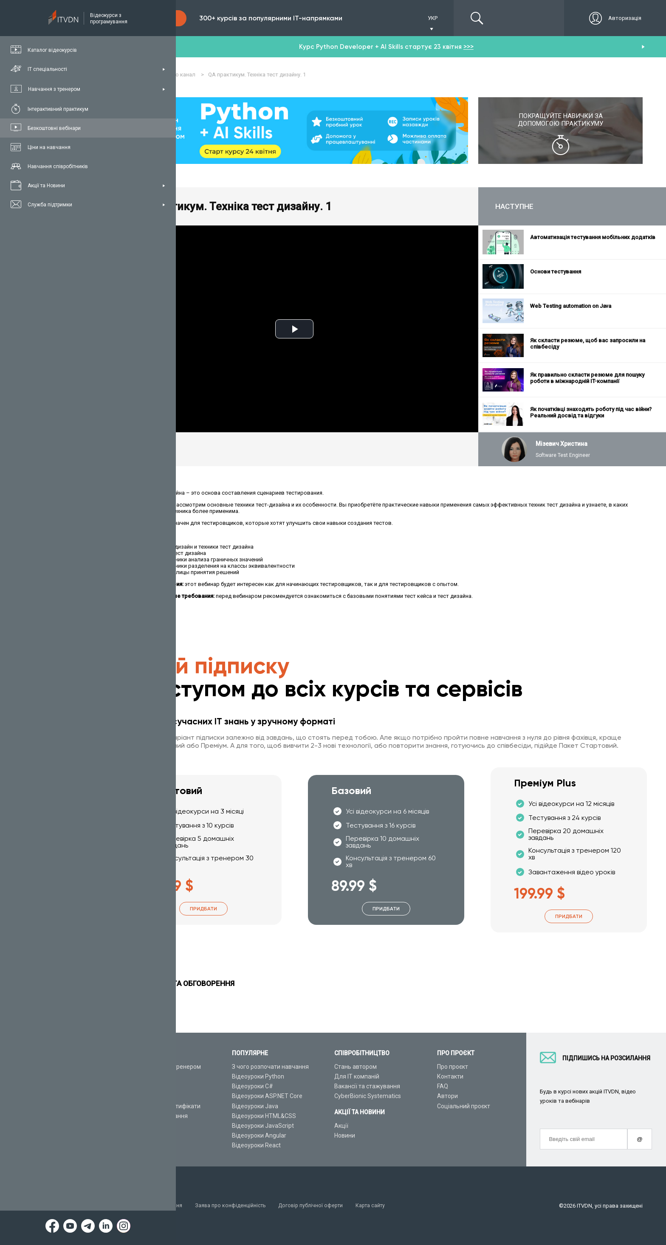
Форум (139, 1145)
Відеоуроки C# (252, 1086)
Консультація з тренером (165, 1066)
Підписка (158, 18)
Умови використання (157, 1206)
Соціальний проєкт (463, 1106)
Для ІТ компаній (356, 1076)
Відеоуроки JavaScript (263, 1125)
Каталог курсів (150, 1076)
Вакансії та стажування (367, 1086)
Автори (447, 1096)
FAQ (442, 1086)
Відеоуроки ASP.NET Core (267, 1096)
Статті (138, 1135)
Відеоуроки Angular (259, 1135)
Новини (344, 1135)
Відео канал (146, 1125)
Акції (341, 1125)
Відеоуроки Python (258, 1076)
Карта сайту (377, 1206)
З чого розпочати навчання (270, 1066)
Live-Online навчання (159, 1116)
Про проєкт (452, 1066)
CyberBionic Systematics (367, 1096)
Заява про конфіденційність (233, 1206)
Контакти (450, 1076)
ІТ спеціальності (152, 1086)
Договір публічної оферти (316, 1206)
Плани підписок (151, 1096)
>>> (468, 47)
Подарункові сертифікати (165, 1106)
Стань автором (355, 1066)
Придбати (203, 909)
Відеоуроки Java (255, 1106)
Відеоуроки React (256, 1145)
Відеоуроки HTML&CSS (264, 1116)
